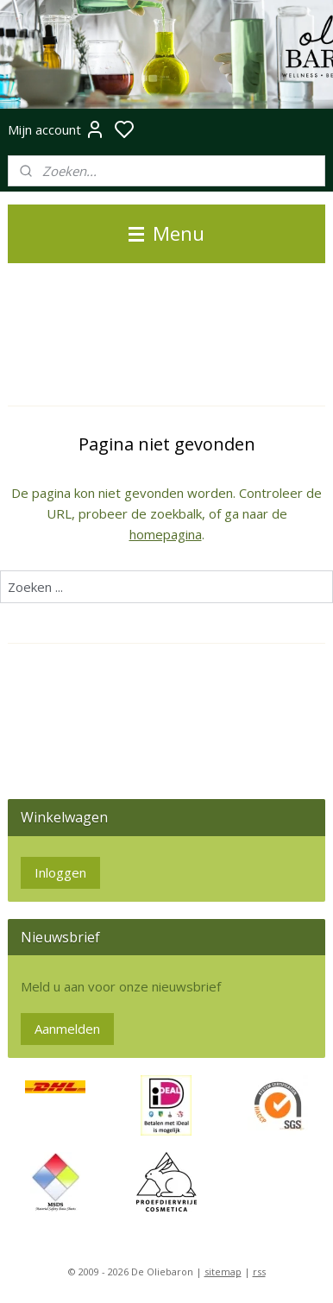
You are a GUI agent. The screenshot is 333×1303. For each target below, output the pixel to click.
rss (259, 1271)
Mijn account (56, 129)
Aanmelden (67, 1028)
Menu (166, 233)
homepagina (165, 534)
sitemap (223, 1271)
